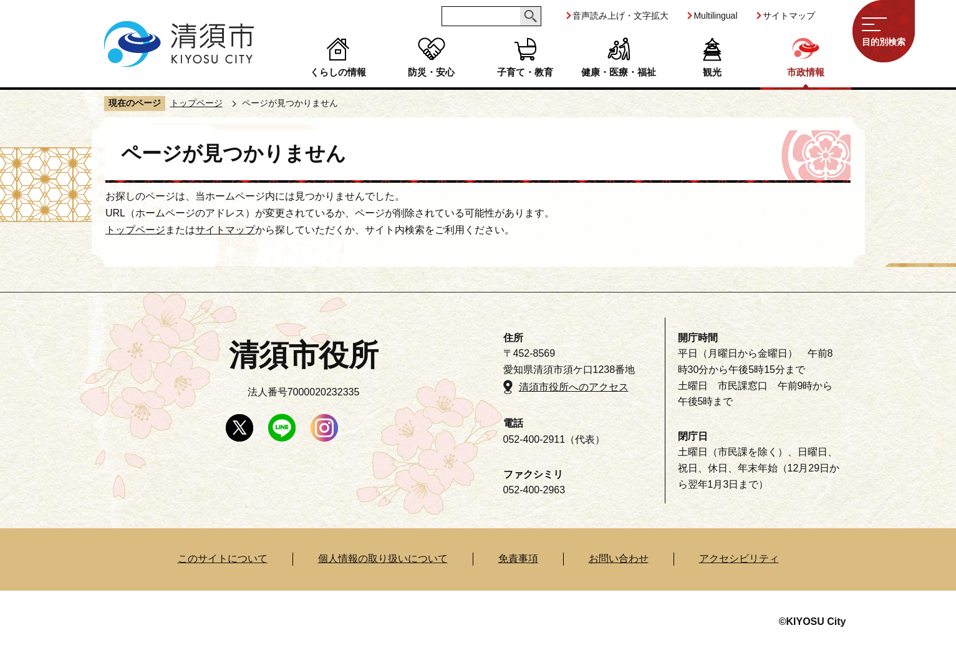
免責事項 (518, 558)
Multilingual (715, 16)
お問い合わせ (619, 558)
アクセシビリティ (739, 558)
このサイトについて (223, 558)
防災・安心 (431, 72)
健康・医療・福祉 (618, 72)
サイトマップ (789, 16)
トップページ (196, 103)
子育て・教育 (525, 72)
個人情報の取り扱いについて (383, 558)
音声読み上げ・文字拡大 (620, 16)
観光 (712, 72)
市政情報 (805, 72)
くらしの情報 (338, 72)
